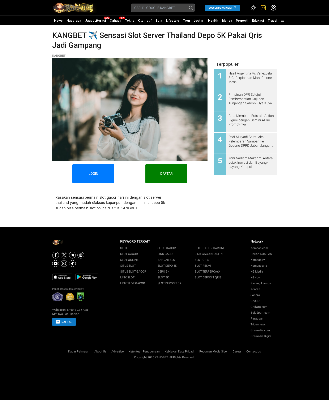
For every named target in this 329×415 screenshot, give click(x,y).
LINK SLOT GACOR (132, 283)
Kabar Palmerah (78, 351)
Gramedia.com (260, 330)
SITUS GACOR (167, 248)
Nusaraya (74, 20)
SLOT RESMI (203, 265)
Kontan (255, 289)
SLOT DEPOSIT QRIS (208, 277)
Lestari (199, 22)
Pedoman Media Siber (213, 351)
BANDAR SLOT (167, 259)
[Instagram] (80, 255)
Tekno (129, 20)
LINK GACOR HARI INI (209, 254)
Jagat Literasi (95, 20)
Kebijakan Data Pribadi (179, 351)
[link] (263, 7)
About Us (100, 351)
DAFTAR (166, 174)
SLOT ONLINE (129, 259)
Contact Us (253, 351)
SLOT (123, 248)
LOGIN (93, 174)
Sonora (255, 295)
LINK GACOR (166, 254)
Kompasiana (259, 265)
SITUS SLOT (128, 265)
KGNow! (256, 277)
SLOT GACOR (129, 254)
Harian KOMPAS (261, 254)
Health (213, 20)
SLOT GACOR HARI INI (209, 248)
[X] (64, 255)
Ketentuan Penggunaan (144, 351)
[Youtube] (55, 263)
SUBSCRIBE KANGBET (220, 8)
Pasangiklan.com (262, 283)
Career (237, 351)
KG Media (257, 271)
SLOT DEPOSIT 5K (169, 283)
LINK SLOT (127, 277)
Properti (242, 20)
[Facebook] (55, 255)
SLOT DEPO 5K (167, 265)
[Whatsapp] (64, 263)
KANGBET (59, 55)
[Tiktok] (72, 263)
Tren (186, 20)
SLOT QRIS (202, 259)
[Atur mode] (253, 7)
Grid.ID (255, 301)
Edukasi (258, 20)
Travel (272, 20)
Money (227, 20)
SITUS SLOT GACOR (133, 271)
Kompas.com (259, 248)
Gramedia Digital (261, 336)
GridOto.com (259, 306)
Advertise (117, 351)
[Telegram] (72, 255)
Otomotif (145, 20)
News (58, 20)
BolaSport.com (260, 312)
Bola (158, 20)
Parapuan (257, 318)
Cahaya (115, 20)
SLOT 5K (163, 277)
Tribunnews (258, 324)
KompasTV (258, 259)
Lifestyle (172, 20)
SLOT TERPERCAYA (207, 271)
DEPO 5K (163, 271)
